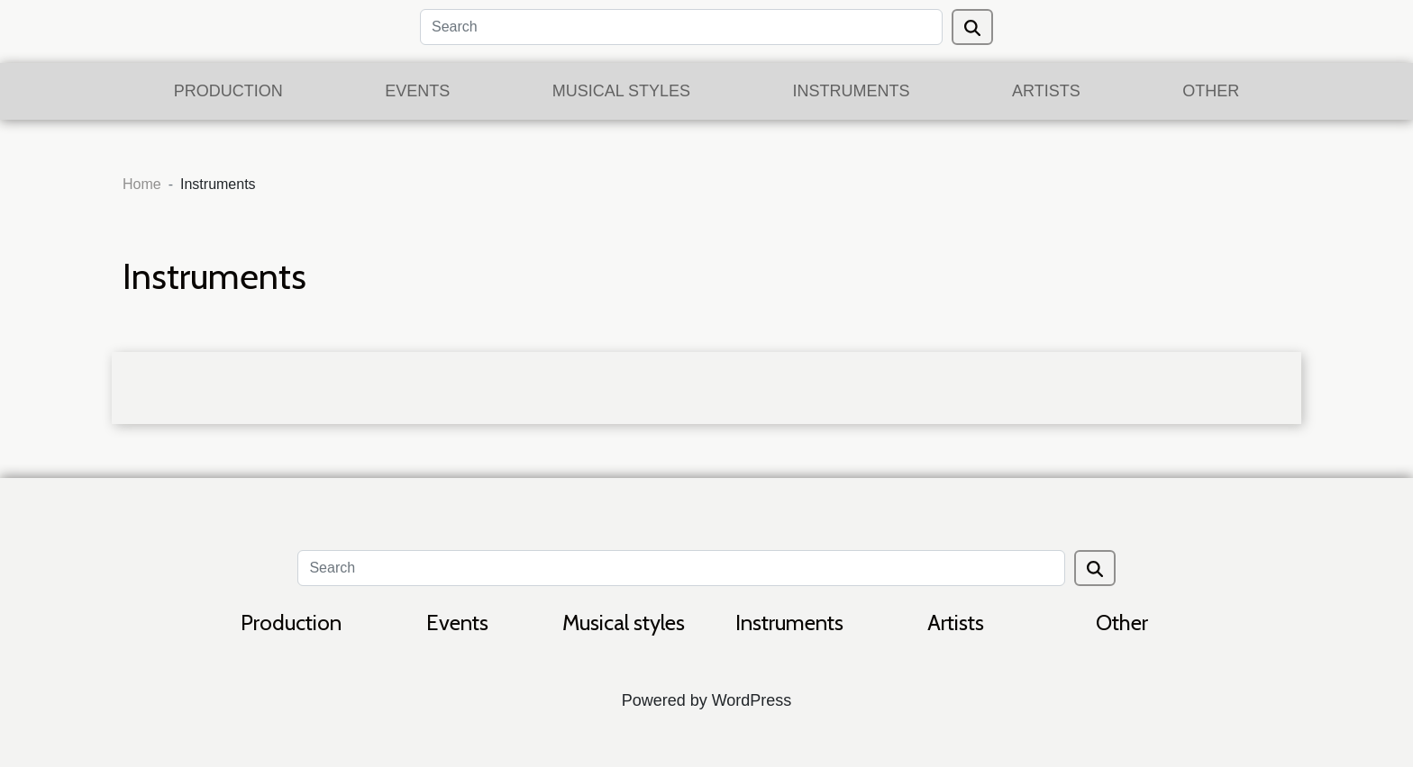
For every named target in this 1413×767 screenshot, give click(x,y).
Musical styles (621, 91)
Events (417, 91)
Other (1210, 91)
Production (228, 91)
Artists (1046, 91)
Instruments (851, 91)
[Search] (681, 27)
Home (142, 184)
